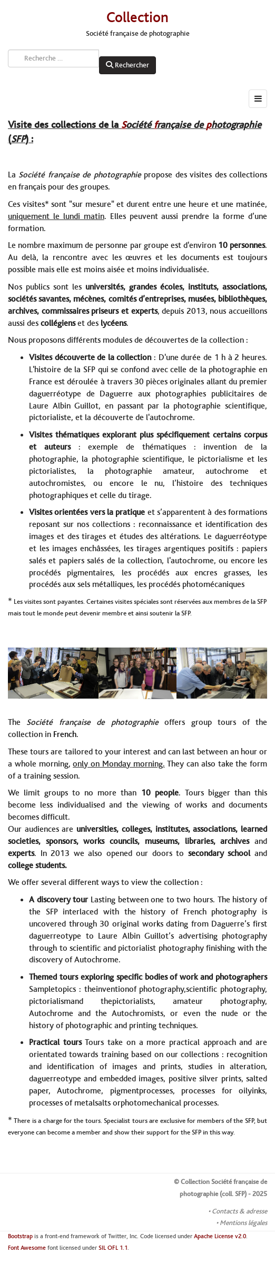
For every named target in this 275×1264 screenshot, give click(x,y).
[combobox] (53, 58)
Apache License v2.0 (220, 1236)
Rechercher (127, 65)
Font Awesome (27, 1248)
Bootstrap (20, 1236)
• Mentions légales (241, 1223)
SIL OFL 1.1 (113, 1248)
